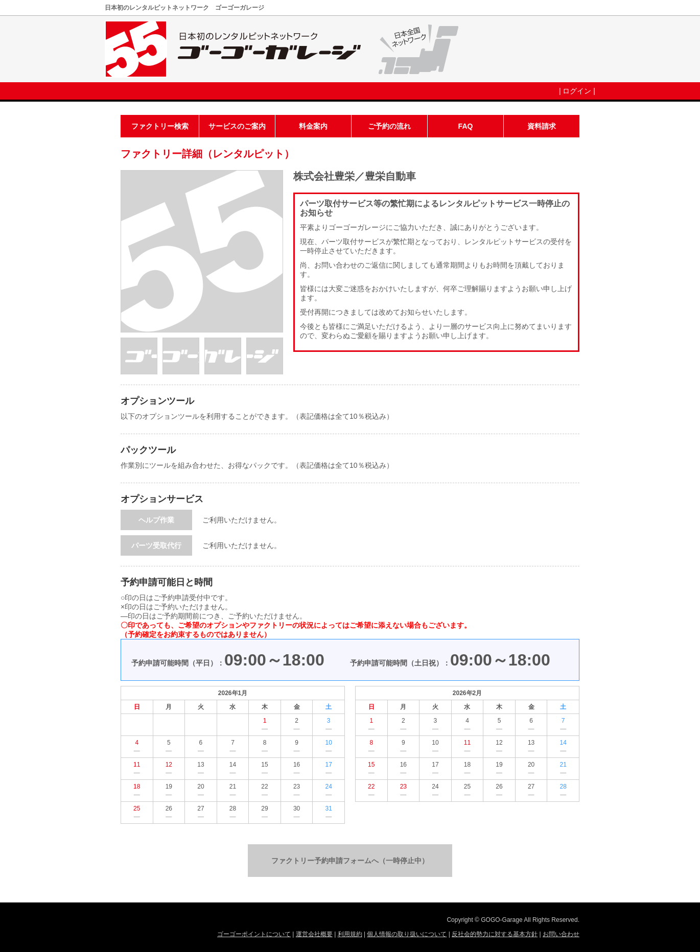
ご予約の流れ (389, 126)
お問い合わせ (561, 934)
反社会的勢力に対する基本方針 (495, 934)
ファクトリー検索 (160, 126)
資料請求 (541, 126)
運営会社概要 (314, 934)
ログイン (577, 91)
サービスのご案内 (237, 126)
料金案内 (313, 126)
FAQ (465, 126)
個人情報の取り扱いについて (407, 934)
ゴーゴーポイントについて (254, 934)
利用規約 (350, 934)
